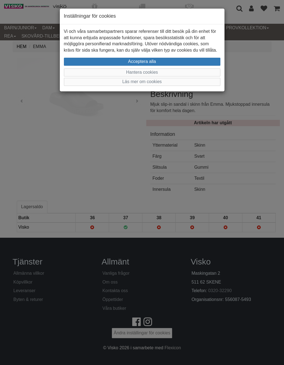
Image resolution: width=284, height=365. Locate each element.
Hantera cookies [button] (142, 72)
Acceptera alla (142, 61)
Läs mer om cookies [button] (142, 81)
